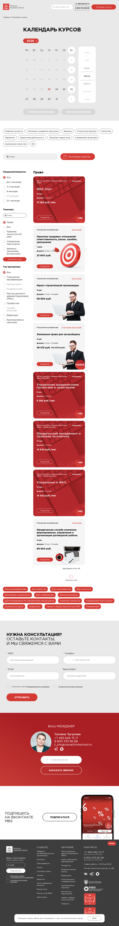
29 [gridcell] (41, 112)
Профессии (66, 879)
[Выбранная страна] (68, 674)
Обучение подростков (59, 151)
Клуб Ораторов (56, 20)
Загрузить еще (15, 273)
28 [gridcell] (34, 112)
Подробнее (45, 231)
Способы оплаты (44, 885)
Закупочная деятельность (32, 151)
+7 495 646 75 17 (66, 751)
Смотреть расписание (41, 125)
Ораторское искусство (16, 158)
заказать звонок (61, 784)
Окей (94, 918)
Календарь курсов (103, 7)
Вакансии (41, 893)
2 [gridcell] (71, 112)
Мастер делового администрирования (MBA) (69, 867)
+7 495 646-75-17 (82, 4)
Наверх (112, 857)
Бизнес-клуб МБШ (44, 907)
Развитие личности (14, 145)
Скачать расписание (78, 125)
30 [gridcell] (49, 112)
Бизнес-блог (42, 903)
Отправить (22, 711)
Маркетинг (10, 151)
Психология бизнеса (86, 145)
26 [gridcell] (71, 103)
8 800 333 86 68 (66, 754)
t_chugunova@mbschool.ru (73, 758)
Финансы (68, 145)
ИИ (32, 158)
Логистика (106, 145)
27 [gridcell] (27, 112)
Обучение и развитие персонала (43, 145)
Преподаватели (43, 877)
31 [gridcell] (57, 112)
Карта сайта (42, 911)
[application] (49, 88)
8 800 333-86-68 (82, 8)
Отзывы (40, 889)
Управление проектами (86, 151)
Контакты (41, 873)
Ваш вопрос (69, 683)
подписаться (59, 830)
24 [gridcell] (56, 103)
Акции (39, 881)
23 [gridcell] (49, 103)
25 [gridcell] (64, 103)
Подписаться (15, 884)
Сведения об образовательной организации (45, 867)
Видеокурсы (66, 889)
